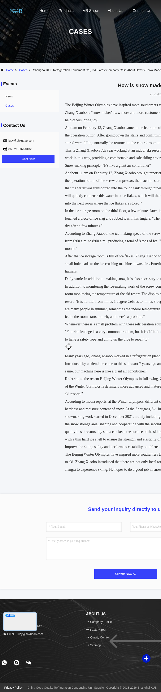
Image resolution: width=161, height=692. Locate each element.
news (9, 96)
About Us (115, 11)
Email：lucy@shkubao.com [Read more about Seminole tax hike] (23, 634)
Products (66, 11)
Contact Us (141, 11)
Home (44, 11)
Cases (23, 70)
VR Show (91, 11)
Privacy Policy (13, 687)
